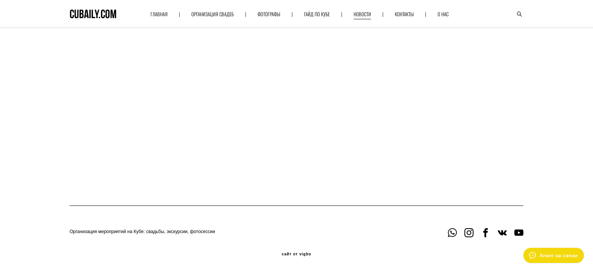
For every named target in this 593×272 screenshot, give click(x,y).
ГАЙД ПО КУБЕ (317, 14)
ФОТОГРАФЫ (269, 14)
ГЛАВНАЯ (159, 14)
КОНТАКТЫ (404, 14)
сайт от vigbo (296, 254)
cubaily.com (93, 14)
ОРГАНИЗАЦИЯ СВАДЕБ (212, 14)
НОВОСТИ (362, 14)
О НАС (443, 14)
